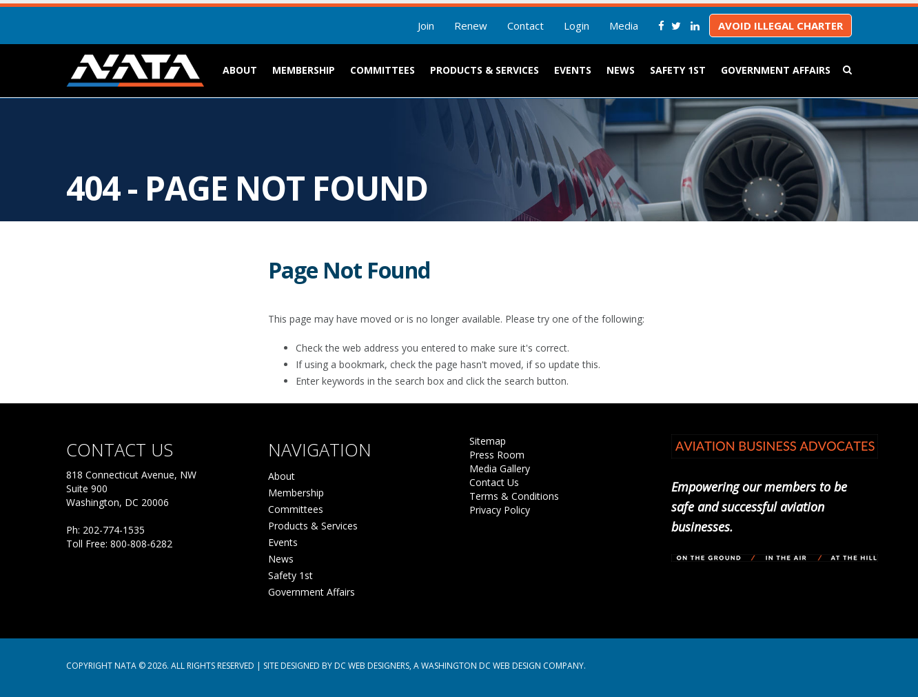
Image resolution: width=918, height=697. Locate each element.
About (240, 70)
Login (576, 25)
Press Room (496, 454)
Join (426, 25)
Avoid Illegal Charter (780, 25)
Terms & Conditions (514, 496)
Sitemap (487, 440)
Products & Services (484, 70)
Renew (470, 25)
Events (572, 70)
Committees (382, 70)
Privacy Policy (499, 509)
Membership (303, 70)
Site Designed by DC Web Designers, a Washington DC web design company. (424, 665)
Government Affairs (775, 70)
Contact (525, 25)
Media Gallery (499, 468)
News (620, 70)
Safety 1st (678, 70)
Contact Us (494, 482)
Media (623, 25)
